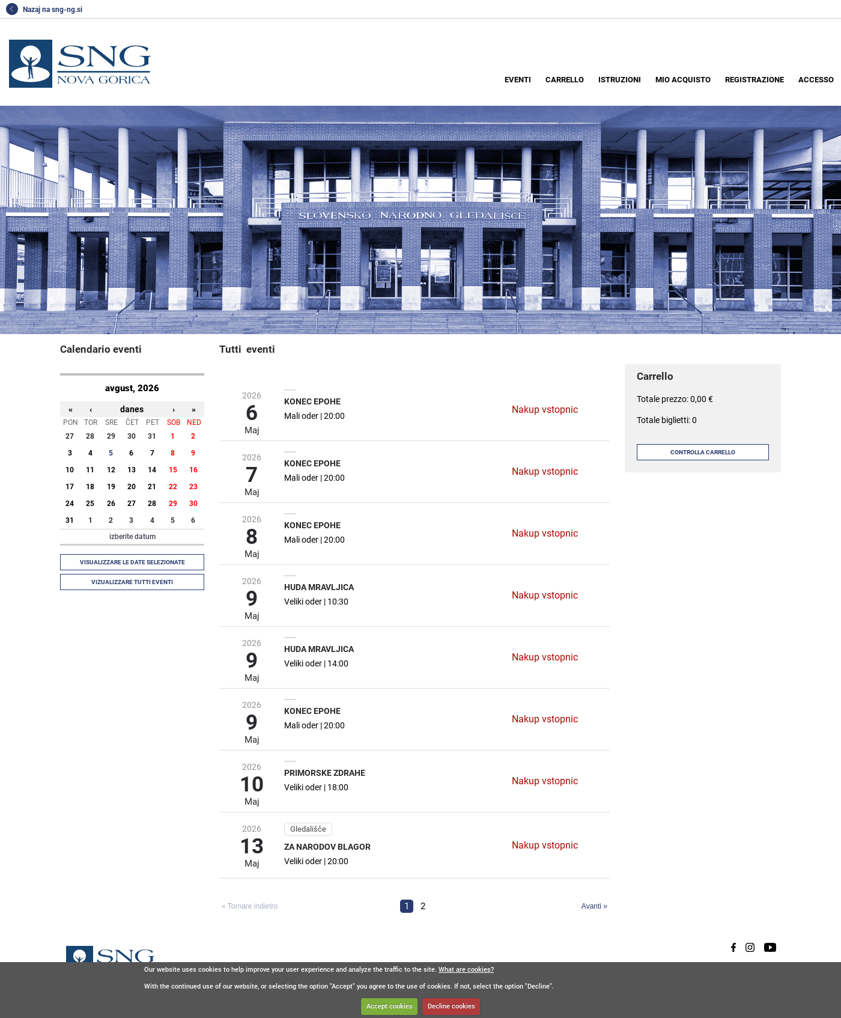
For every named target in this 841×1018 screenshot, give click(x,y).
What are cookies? (466, 970)
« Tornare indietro (250, 906)
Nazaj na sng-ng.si (44, 9)
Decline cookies (451, 1006)
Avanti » (594, 906)
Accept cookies (389, 1006)
